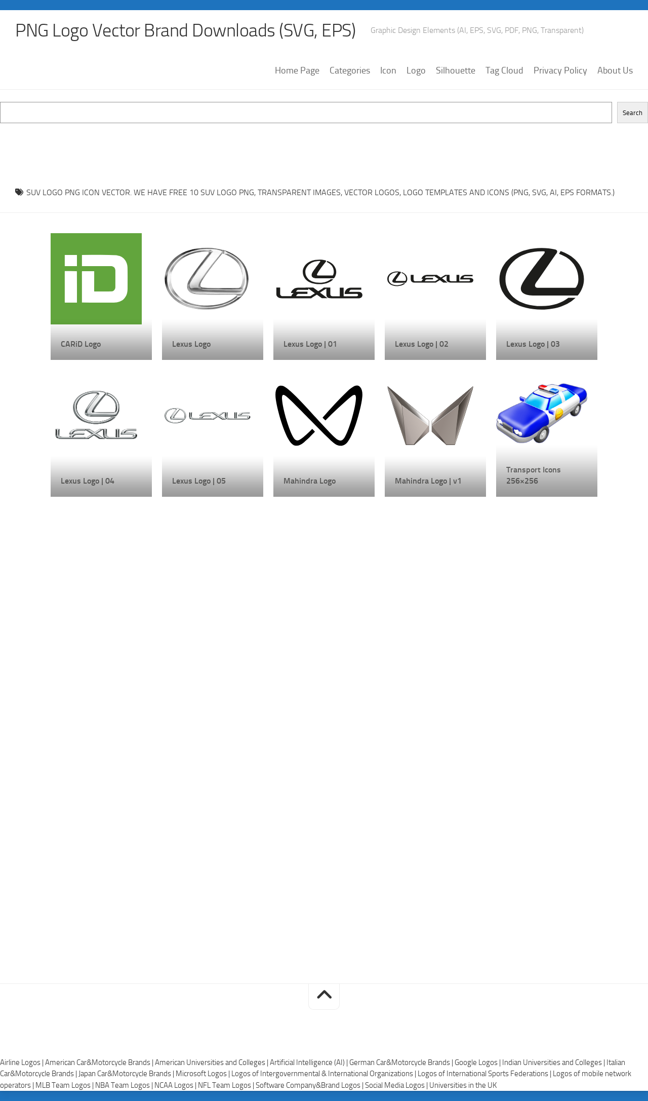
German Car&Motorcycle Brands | (402, 1062)
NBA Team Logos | (124, 1085)
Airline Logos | (22, 1062)
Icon (388, 70)
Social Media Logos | (397, 1085)
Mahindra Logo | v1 (428, 481)
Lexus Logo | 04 (87, 481)
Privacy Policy (560, 70)
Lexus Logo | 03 (533, 344)
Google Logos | (478, 1062)
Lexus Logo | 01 (310, 344)
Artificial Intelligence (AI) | (309, 1062)
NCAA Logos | (176, 1085)
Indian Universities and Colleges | (554, 1062)
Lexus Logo (191, 344)
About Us (615, 70)
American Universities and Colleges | (212, 1062)
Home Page (297, 70)
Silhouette (455, 70)
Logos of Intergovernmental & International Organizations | (324, 1073)
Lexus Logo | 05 (199, 481)
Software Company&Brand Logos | (310, 1085)
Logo (416, 70)
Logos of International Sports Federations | (485, 1073)
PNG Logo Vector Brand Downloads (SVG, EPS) (185, 30)
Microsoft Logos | (203, 1073)
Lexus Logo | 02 (422, 344)
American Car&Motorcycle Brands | (100, 1062)
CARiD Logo (81, 344)
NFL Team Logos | (227, 1085)
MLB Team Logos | (65, 1085)
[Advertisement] (324, 146)
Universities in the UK (463, 1085)
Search (632, 113)
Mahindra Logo (310, 481)
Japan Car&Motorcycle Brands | (127, 1073)
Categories (350, 70)
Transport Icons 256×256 (533, 475)
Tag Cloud (504, 70)
